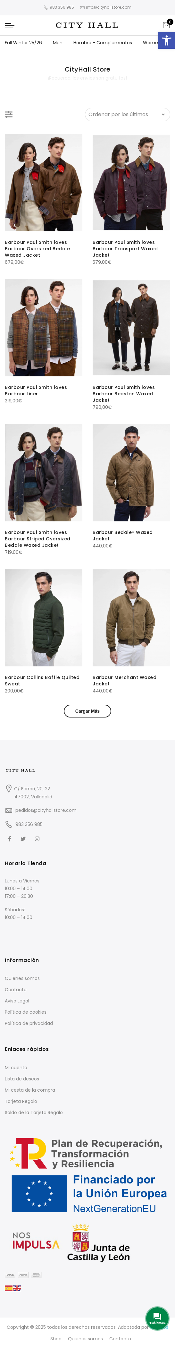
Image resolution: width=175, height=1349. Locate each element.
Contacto (16, 989)
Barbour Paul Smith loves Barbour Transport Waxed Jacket (125, 248)
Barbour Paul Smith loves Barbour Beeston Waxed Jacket (124, 393)
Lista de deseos (22, 1079)
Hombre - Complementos (102, 42)
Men (58, 42)
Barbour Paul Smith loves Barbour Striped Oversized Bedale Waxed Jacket (38, 538)
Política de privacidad (29, 1023)
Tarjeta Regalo (21, 1101)
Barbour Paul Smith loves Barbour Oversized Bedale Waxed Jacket (37, 248)
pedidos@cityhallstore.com (46, 810)
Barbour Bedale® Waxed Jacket (123, 535)
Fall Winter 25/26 (23, 42)
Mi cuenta (16, 1067)
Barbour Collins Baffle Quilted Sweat (42, 680)
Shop (56, 1339)
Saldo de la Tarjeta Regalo (34, 1112)
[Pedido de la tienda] (127, 114)
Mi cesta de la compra (30, 1090)
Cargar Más (87, 711)
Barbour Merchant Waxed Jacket (124, 680)
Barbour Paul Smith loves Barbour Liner (36, 390)
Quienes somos (22, 978)
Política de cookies (25, 1012)
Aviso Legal (17, 1001)
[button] (166, 40)
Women (152, 42)
